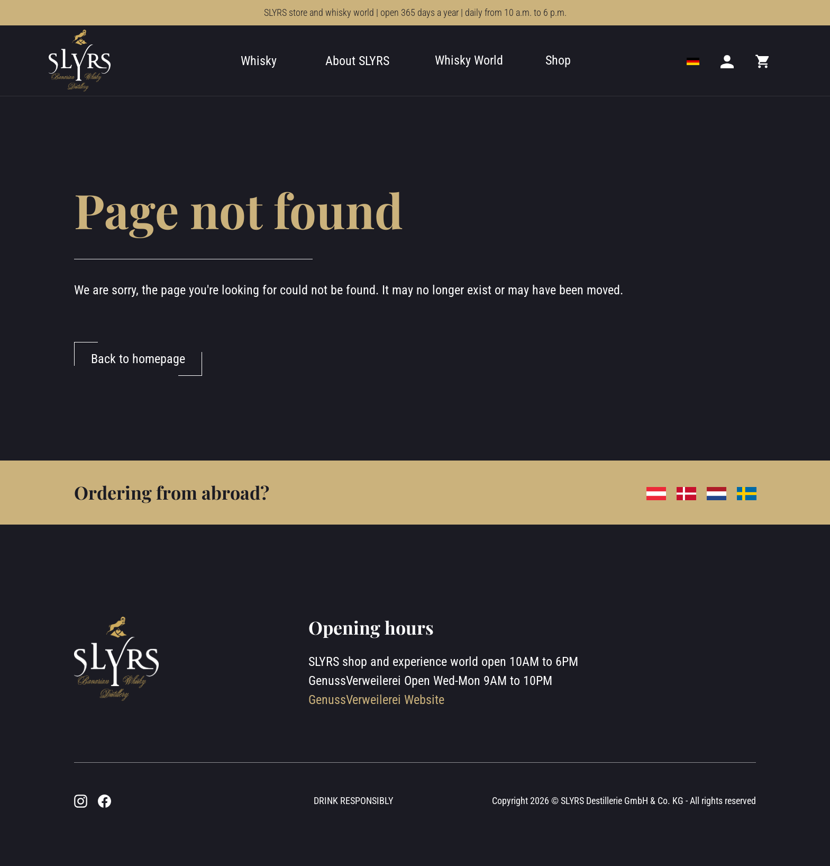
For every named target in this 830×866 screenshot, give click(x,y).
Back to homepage (138, 358)
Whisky (259, 60)
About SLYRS (357, 60)
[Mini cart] (763, 60)
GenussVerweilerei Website (376, 699)
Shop (558, 60)
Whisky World (469, 60)
